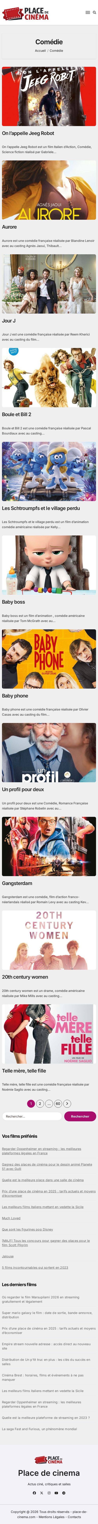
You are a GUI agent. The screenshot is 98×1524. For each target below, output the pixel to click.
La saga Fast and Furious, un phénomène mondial (39, 1429)
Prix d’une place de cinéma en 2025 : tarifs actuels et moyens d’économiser (49, 1193)
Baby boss (13, 602)
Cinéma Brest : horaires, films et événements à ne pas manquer (43, 1377)
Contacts (74, 1517)
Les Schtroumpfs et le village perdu (41, 508)
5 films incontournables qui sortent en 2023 (35, 1268)
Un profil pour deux (23, 789)
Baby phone (15, 696)
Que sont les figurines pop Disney (27, 1229)
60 (58, 1104)
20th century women (25, 977)
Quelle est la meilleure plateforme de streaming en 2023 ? (46, 1418)
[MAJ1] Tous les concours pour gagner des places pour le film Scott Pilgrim (46, 1243)
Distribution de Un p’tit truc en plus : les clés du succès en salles (46, 1362)
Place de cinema (49, 1473)
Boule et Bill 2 (16, 414)
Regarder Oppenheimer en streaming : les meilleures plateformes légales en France (41, 1151)
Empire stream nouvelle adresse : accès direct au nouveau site (46, 1346)
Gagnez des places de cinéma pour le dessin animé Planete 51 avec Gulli (47, 1166)
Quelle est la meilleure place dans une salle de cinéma (43, 1180)
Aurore (9, 227)
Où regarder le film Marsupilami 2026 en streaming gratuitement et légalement (41, 1299)
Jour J (9, 321)
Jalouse (8, 1256)
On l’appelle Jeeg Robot (28, 133)
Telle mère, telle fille (24, 1071)
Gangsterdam (17, 883)
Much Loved (11, 1218)
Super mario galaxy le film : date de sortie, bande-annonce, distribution (47, 1315)
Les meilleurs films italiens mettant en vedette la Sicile (42, 1207)
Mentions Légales (52, 1517)
